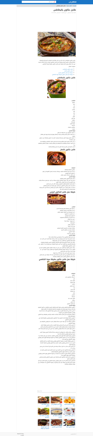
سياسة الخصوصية (20, 433)
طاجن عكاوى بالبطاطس (68, 69)
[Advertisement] (56, 22)
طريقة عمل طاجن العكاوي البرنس (65, 73)
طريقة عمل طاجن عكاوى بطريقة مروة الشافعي (62, 74)
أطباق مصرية (69, 6)
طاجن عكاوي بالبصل (68, 71)
